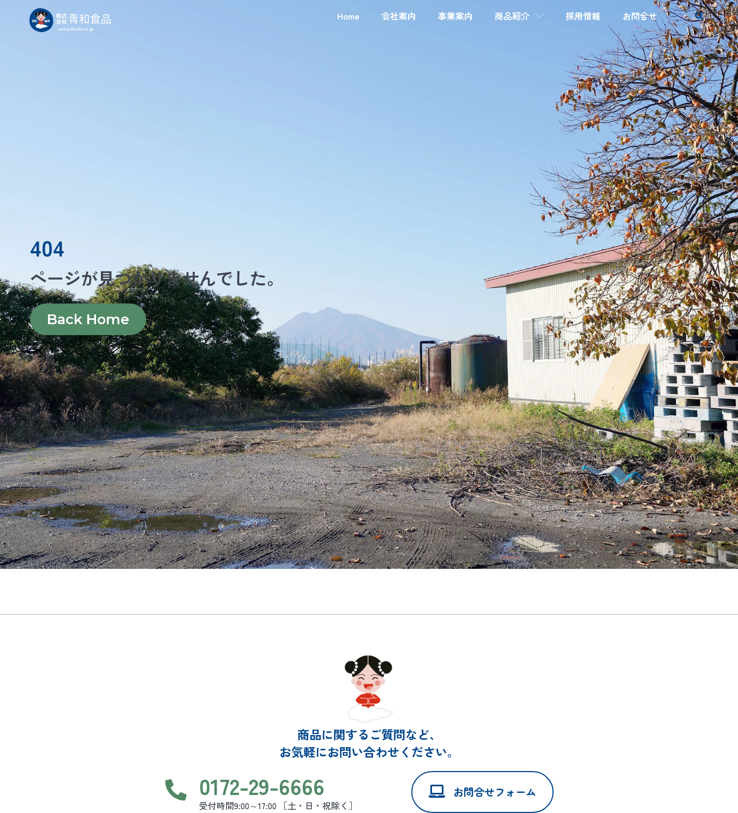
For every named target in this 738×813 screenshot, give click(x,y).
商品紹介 (519, 16)
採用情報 (583, 15)
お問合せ (639, 15)
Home (348, 15)
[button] (700, 16)
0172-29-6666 (262, 785)
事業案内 (455, 15)
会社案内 (398, 15)
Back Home (87, 319)
